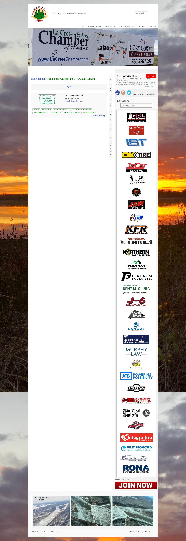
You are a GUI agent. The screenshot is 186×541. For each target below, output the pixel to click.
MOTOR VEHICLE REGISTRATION (82, 109)
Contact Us (152, 26)
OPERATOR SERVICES (89, 112)
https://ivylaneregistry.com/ (74, 101)
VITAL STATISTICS (56, 112)
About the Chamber (94, 26)
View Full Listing (99, 116)
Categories (69, 87)
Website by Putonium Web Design (141, 532)
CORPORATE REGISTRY (40, 112)
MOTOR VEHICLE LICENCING (72, 112)
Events (141, 26)
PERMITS (36, 109)
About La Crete (110, 26)
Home (81, 26)
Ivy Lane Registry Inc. (74, 96)
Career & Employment (127, 26)
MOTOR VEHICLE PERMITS (61, 109)
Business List (38, 78)
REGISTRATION (46, 109)
